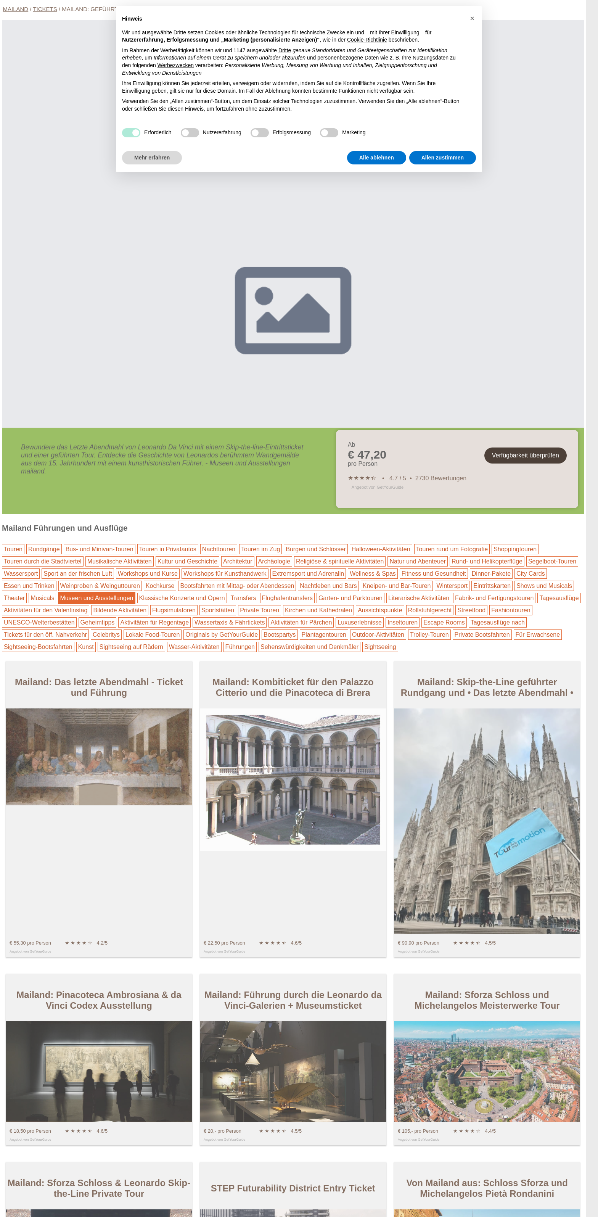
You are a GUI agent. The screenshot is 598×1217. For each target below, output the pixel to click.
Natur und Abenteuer (417, 561)
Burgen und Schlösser (316, 549)
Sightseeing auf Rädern (131, 647)
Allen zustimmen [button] (442, 158)
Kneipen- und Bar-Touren (397, 586)
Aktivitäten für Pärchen (301, 622)
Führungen (240, 647)
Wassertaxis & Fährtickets (230, 622)
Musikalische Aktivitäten (119, 561)
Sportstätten (217, 610)
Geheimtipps (97, 622)
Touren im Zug (260, 549)
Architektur (237, 561)
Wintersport (452, 586)
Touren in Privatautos (167, 549)
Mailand (16, 9)
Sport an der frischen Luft (77, 573)
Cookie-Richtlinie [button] (367, 40)
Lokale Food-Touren (152, 634)
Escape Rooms (444, 622)
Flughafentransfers (287, 598)
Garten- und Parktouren (350, 598)
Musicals (42, 598)
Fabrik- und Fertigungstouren (494, 598)
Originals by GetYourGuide (221, 634)
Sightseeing (380, 647)
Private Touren (259, 610)
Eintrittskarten (492, 586)
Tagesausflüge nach (498, 622)
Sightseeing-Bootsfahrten (38, 647)
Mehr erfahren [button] (152, 158)
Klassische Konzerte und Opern (182, 598)
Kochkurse (160, 586)
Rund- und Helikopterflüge (487, 561)
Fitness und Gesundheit (434, 573)
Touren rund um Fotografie (452, 549)
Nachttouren (218, 549)
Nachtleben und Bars (328, 586)
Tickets (45, 9)
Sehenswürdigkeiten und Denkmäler (309, 647)
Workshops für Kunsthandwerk (225, 573)
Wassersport (21, 573)
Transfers (243, 598)
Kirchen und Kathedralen (318, 610)
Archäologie (274, 561)
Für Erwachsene (538, 634)
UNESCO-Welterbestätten (39, 622)
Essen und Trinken (29, 586)
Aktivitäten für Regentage (154, 622)
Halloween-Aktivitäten (381, 549)
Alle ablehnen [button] (376, 158)
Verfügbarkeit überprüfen (525, 455)
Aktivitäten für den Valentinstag (45, 610)
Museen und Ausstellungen (96, 598)
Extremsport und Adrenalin (308, 573)
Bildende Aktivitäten (119, 610)
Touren (13, 549)
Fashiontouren (510, 610)
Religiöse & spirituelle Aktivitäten (340, 561)
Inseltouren (402, 622)
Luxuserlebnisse (360, 622)
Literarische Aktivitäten (418, 598)
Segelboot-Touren (552, 561)
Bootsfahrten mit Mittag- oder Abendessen (237, 586)
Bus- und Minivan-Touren (99, 549)
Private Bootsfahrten (482, 634)
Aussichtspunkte (380, 610)
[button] (472, 18)
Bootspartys (280, 634)
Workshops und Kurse (148, 573)
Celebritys (106, 634)
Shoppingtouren (515, 549)
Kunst (86, 647)
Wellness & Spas (373, 573)
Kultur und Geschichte (187, 561)
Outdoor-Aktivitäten (378, 634)
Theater (14, 598)
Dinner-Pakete (491, 573)
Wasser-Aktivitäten (194, 647)
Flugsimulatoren (174, 610)
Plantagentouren (324, 634)
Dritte (284, 50)
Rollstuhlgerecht (430, 610)
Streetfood (471, 610)
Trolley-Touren (429, 634)
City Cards (530, 573)
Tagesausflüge (559, 598)
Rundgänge (44, 549)
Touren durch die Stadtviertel (43, 561)
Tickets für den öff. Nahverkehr (45, 634)
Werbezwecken (176, 65)
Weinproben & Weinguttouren (100, 586)
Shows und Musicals (544, 586)
